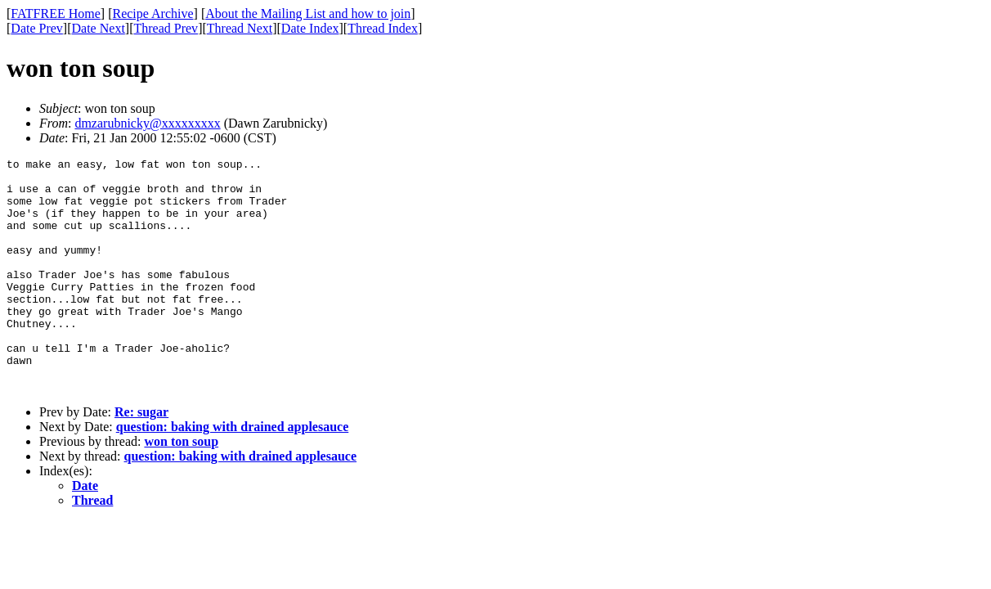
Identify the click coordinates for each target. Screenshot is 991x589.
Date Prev (37, 28)
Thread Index (383, 28)
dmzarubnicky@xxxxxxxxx (147, 123)
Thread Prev (165, 28)
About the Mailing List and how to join (307, 13)
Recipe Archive (152, 13)
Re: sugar (141, 458)
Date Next (98, 28)
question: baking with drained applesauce (232, 473)
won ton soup (181, 488)
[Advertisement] (916, 254)
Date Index (310, 28)
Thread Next (239, 28)
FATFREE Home (55, 13)
